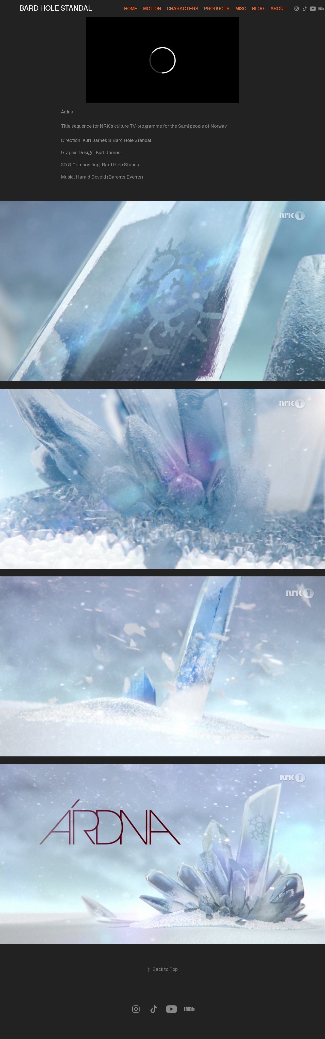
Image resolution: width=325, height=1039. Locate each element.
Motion (152, 8)
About (278, 8)
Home (130, 8)
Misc (240, 8)
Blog (258, 8)
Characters (182, 8)
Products (217, 8)
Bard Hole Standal (56, 8)
